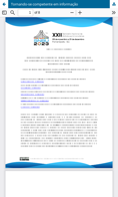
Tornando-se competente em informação (44, 4)
